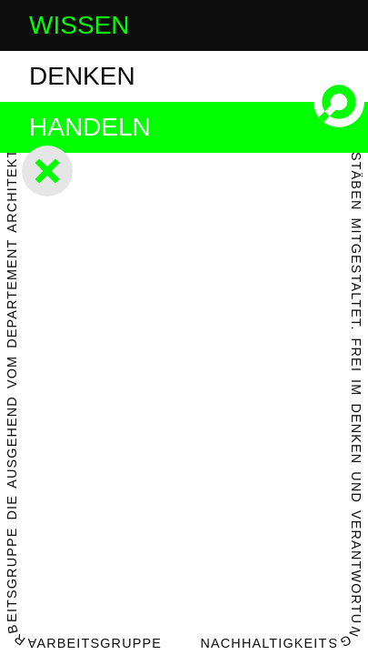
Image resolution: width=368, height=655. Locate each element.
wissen (79, 25)
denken (82, 76)
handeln (90, 127)
